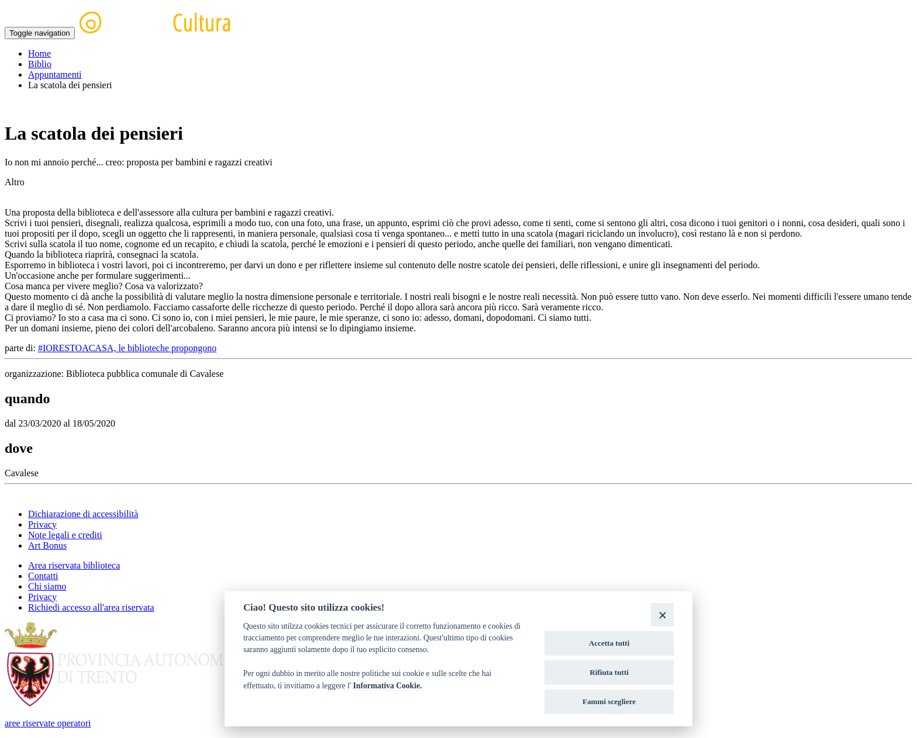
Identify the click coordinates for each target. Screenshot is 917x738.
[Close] (662, 614)
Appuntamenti (55, 74)
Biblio (39, 64)
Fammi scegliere (609, 701)
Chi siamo (47, 586)
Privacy (42, 524)
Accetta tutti (609, 643)
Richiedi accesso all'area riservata (91, 607)
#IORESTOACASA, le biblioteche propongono (127, 348)
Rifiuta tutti (609, 672)
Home (39, 53)
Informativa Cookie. (387, 685)
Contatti (43, 576)
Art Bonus (47, 545)
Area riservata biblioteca (74, 565)
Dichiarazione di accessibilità (83, 514)
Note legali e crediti (65, 535)
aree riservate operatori (48, 723)
